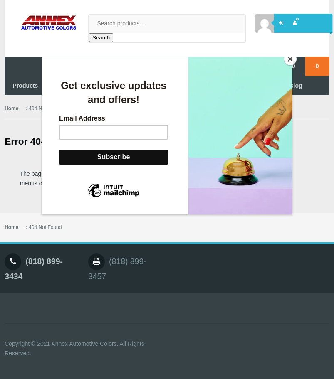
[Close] (290, 59)
